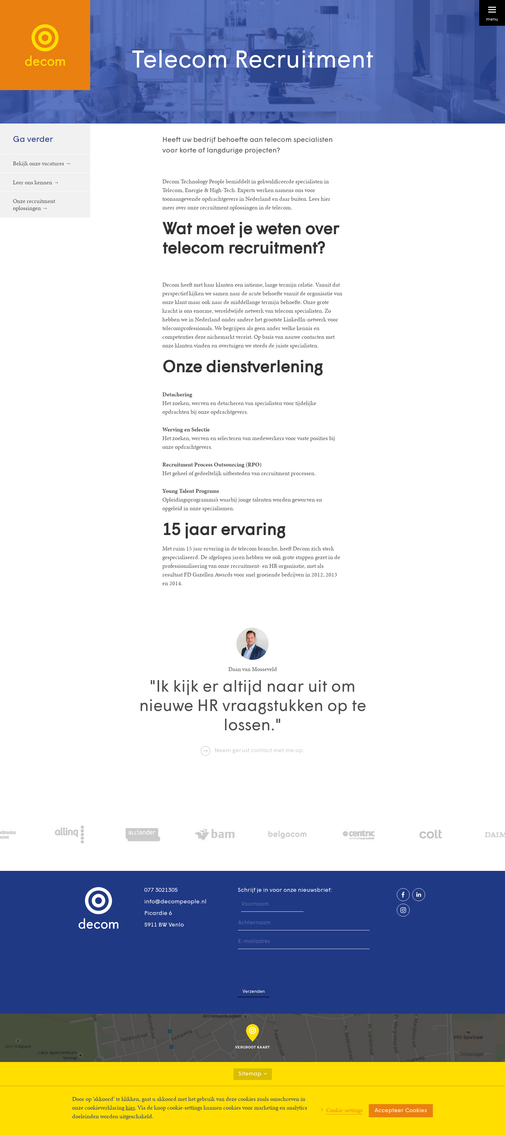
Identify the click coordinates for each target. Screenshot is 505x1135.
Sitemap (252, 1074)
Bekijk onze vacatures (38, 163)
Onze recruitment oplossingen (34, 204)
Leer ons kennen (32, 182)
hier (130, 1107)
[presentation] (287, 965)
